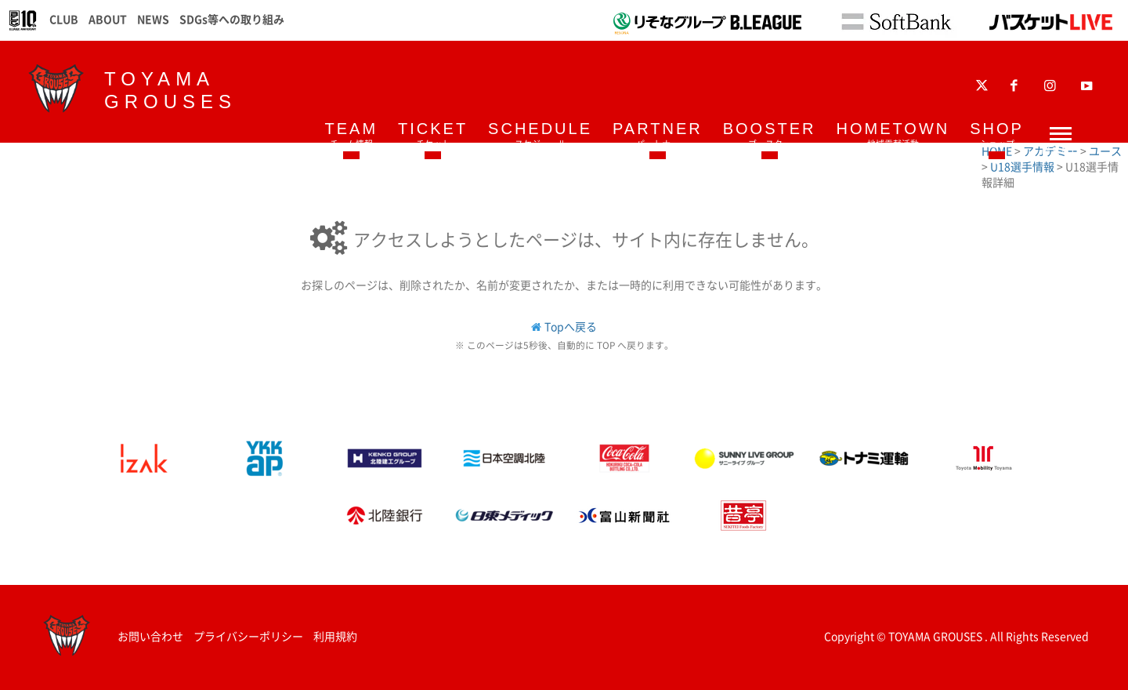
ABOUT (108, 19)
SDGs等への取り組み (231, 19)
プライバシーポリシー (248, 636)
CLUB (63, 19)
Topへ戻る (570, 326)
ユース (1105, 150)
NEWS (153, 19)
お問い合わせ (150, 636)
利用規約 (335, 636)
